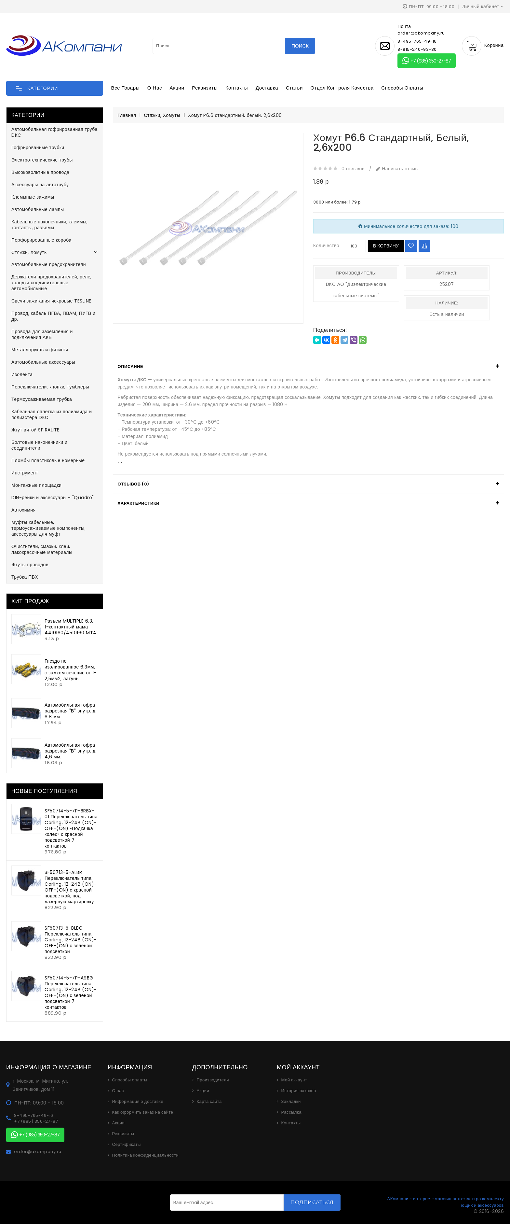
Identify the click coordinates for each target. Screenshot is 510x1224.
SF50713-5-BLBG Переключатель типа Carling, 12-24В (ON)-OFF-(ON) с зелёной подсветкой (71, 940)
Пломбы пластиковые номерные (48, 460)
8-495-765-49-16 (417, 41)
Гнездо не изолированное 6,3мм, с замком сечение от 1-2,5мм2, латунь (71, 670)
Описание (130, 366)
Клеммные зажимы (32, 197)
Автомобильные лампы (37, 209)
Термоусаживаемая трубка (41, 399)
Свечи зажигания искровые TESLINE (51, 301)
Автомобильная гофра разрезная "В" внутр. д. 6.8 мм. (71, 711)
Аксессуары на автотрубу (40, 184)
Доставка (267, 87)
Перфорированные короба (41, 240)
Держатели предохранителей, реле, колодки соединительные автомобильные (51, 283)
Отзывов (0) (133, 484)
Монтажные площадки (36, 485)
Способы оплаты (402, 87)
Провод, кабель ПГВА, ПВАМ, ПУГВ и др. (53, 316)
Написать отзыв (397, 168)
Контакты (236, 87)
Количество (326, 245)
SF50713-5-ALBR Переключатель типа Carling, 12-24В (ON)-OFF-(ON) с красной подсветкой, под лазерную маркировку (71, 887)
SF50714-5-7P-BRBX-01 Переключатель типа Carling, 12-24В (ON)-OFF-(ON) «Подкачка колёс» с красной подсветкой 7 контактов (71, 828)
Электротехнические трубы (42, 160)
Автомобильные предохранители (48, 264)
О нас (154, 87)
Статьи (294, 87)
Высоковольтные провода (40, 172)
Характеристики (139, 503)
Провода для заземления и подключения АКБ (42, 334)
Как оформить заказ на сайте (142, 1112)
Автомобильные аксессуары (43, 362)
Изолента (22, 374)
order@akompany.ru (37, 1152)
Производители (212, 1080)
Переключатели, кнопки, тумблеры (50, 387)
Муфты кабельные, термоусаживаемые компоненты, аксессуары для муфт (48, 528)
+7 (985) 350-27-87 (426, 61)
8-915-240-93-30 (417, 49)
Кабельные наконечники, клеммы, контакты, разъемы (49, 224)
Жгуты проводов (29, 564)
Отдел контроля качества (342, 87)
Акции (177, 87)
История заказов (298, 1091)
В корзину (386, 246)
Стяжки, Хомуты (29, 252)
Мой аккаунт (294, 1080)
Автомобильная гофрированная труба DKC (54, 132)
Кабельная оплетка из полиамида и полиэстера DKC (51, 414)
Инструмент (24, 473)
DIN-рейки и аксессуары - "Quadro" (52, 497)
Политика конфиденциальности (145, 1155)
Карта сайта (208, 1101)
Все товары (125, 87)
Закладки (291, 1101)
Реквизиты (205, 87)
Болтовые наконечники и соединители (39, 445)
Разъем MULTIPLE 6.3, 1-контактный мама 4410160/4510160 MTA (70, 627)
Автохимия (23, 510)
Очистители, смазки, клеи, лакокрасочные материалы (42, 549)
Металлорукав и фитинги (39, 349)
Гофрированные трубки (37, 147)
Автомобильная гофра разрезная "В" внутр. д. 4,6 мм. (71, 751)
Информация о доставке (138, 1101)
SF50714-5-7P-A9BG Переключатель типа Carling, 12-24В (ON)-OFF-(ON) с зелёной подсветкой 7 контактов (71, 992)
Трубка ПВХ (24, 577)
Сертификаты (126, 1144)
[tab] (308, 366)
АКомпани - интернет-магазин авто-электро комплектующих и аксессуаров (445, 1202)
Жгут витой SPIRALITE (35, 430)
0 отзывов (353, 168)
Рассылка (291, 1112)
